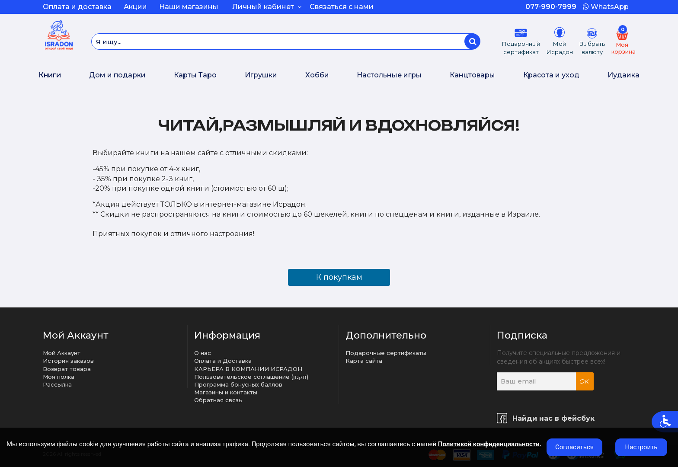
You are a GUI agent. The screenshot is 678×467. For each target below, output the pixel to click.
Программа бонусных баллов (238, 384)
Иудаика (624, 75)
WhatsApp (606, 7)
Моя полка (58, 376)
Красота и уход (551, 75)
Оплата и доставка (77, 7)
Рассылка (57, 384)
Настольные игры (389, 75)
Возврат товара (67, 368)
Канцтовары (472, 75)
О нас (202, 352)
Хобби (317, 75)
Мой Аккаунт (61, 352)
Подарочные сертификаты (385, 352)
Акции (135, 7)
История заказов (68, 360)
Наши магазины (188, 7)
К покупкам (339, 277)
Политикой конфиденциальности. (489, 444)
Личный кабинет (266, 7)
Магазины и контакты (225, 392)
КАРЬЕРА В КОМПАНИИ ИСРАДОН (248, 368)
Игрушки (261, 75)
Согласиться (574, 447)
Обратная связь (218, 400)
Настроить (641, 447)
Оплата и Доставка (223, 360)
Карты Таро (195, 75)
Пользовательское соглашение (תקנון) (251, 376)
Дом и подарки (117, 75)
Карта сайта (363, 360)
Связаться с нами (342, 7)
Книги (49, 75)
